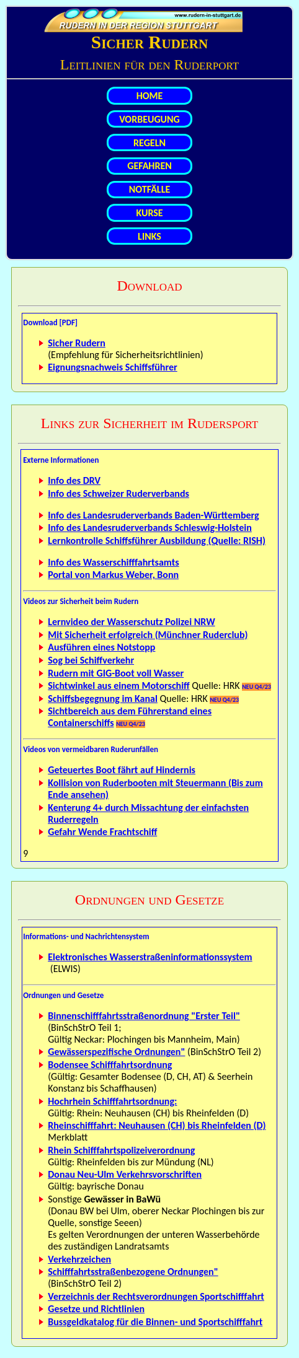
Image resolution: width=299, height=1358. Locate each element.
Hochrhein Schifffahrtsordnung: (112, 1101)
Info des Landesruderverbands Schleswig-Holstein (150, 527)
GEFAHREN (149, 166)
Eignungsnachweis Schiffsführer (112, 367)
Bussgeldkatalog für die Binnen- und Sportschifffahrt (155, 1322)
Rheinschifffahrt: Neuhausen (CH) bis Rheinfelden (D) (157, 1125)
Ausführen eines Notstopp (101, 647)
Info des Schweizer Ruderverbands (118, 493)
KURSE (149, 213)
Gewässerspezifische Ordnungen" (116, 1052)
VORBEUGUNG (149, 119)
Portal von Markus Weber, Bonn (113, 574)
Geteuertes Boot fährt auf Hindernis (121, 770)
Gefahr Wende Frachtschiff (102, 832)
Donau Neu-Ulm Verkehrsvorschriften (125, 1174)
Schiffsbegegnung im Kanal (103, 698)
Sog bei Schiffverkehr (91, 660)
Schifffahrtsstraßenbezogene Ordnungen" (133, 1271)
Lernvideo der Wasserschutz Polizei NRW (131, 622)
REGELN (149, 143)
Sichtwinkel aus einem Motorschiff (118, 685)
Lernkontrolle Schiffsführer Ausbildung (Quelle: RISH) (157, 540)
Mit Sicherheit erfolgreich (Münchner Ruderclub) (148, 635)
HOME (149, 96)
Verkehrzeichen (79, 1259)
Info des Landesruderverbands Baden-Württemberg (153, 515)
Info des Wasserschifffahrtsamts (113, 562)
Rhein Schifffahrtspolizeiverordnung (121, 1150)
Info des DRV (74, 480)
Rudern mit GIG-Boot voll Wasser (116, 673)
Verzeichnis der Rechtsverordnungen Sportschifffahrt (156, 1296)
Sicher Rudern (76, 343)
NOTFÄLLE (149, 189)
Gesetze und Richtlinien (96, 1309)
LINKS (149, 236)
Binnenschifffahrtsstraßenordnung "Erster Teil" (144, 1016)
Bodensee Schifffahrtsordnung (110, 1065)
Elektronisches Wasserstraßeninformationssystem (150, 957)
